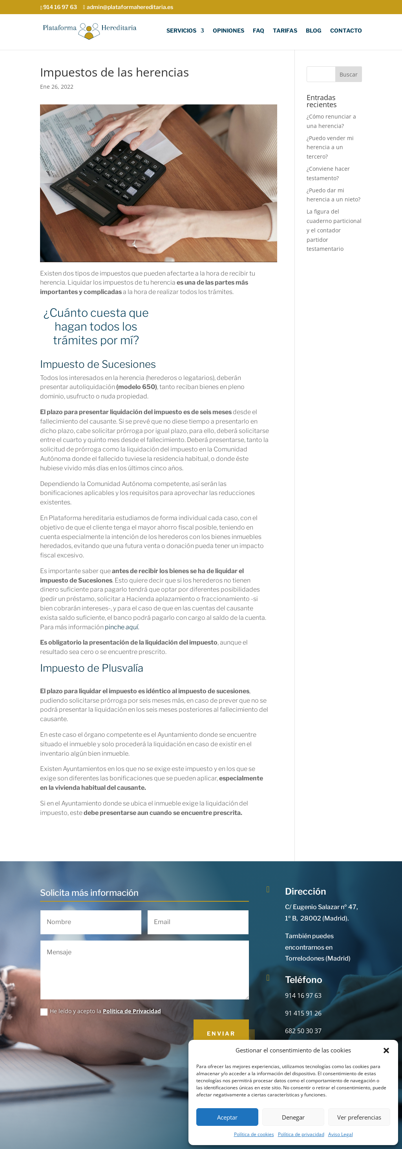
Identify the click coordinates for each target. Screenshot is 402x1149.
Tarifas (285, 31)
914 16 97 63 (303, 995)
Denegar (293, 1117)
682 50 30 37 (303, 1031)
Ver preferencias (359, 1117)
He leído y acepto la (100, 1011)
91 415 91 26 (303, 1013)
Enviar (221, 1033)
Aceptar (227, 1117)
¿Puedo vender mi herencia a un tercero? (330, 147)
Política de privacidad (301, 1134)
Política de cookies (254, 1134)
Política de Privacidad (132, 1011)
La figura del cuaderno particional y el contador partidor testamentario (334, 230)
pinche (122, 627)
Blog (314, 31)
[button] (386, 1050)
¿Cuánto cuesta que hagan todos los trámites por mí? (96, 326)
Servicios (181, 31)
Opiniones (228, 31)
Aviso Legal (340, 1134)
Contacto (346, 31)
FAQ (258, 31)
